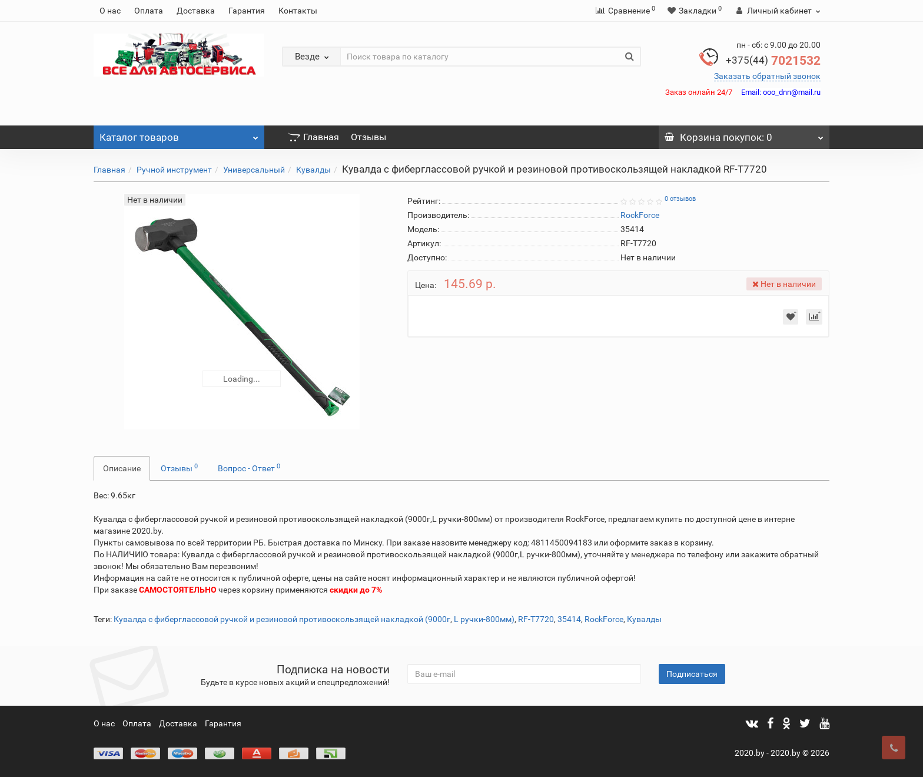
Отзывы (368, 137)
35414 (569, 619)
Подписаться (692, 674)
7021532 (773, 61)
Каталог (178, 134)
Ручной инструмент (174, 169)
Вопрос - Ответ (249, 467)
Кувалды (313, 169)
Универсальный (254, 169)
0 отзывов (680, 199)
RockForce (604, 619)
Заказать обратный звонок (767, 76)
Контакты (297, 10)
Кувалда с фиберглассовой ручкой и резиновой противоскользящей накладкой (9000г (282, 619)
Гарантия (246, 10)
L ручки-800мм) (484, 619)
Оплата (148, 10)
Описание (122, 468)
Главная (313, 137)
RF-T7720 (536, 619)
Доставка (196, 10)
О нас (110, 10)
